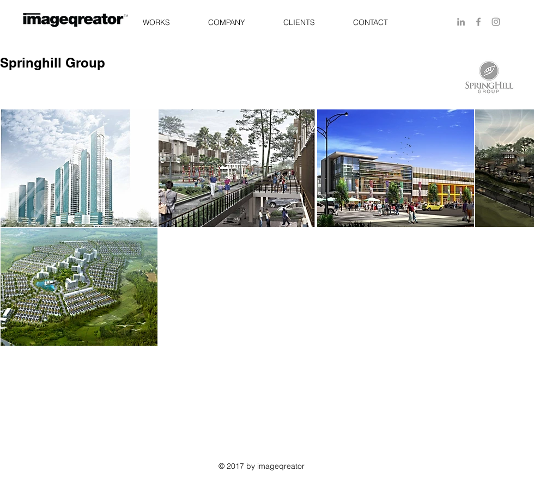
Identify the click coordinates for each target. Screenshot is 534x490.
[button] (156, 22)
